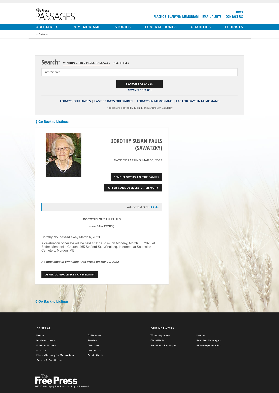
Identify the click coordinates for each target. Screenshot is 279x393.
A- (157, 207)
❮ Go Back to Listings (52, 121)
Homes (201, 335)
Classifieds (157, 340)
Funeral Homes (161, 27)
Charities (201, 27)
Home (40, 335)
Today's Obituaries (75, 101)
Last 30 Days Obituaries (113, 101)
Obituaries (47, 27)
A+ (152, 207)
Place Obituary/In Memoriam (176, 16)
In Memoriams (87, 27)
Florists (234, 27)
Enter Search (52, 72)
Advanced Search (139, 90)
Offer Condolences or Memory (133, 187)
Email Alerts (211, 16)
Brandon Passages (209, 340)
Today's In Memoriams (155, 101)
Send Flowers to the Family (136, 177)
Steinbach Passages (163, 345)
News (239, 12)
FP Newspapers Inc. (209, 345)
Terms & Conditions (49, 360)
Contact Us (234, 16)
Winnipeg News (160, 335)
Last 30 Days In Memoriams (197, 101)
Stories (123, 27)
